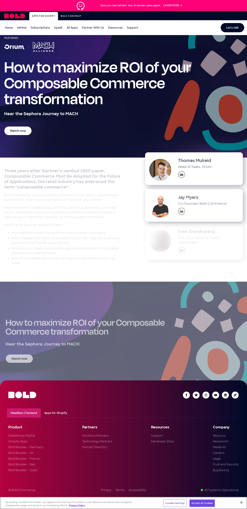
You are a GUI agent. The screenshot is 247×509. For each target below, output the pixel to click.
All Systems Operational (220, 490)
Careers (218, 453)
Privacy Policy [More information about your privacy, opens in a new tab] (77, 505)
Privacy (106, 490)
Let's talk (232, 27)
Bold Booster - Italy (21, 464)
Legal (217, 458)
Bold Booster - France (24, 458)
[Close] (241, 502)
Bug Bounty (221, 470)
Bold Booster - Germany (25, 447)
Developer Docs (162, 441)
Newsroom (221, 441)
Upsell (58, 27)
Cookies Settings (175, 503)
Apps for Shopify (43, 16)
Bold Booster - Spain (23, 470)
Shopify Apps (17, 441)
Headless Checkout (23, 413)
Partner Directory (94, 447)
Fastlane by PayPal (21, 435)
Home (9, 27)
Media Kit (219, 447)
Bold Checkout (71, 16)
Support (132, 27)
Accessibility (137, 490)
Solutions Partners (95, 435)
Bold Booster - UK (21, 453)
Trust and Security (226, 464)
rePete (21, 27)
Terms (119, 490)
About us (219, 435)
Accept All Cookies (202, 503)
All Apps (72, 27)
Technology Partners (97, 441)
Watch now (18, 131)
